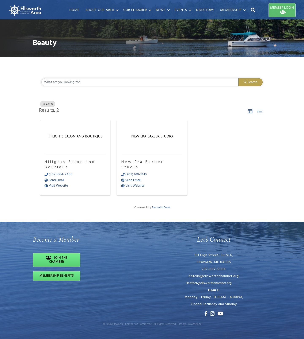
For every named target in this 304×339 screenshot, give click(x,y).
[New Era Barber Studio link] (152, 137)
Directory (205, 10)
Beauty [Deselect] (48, 104)
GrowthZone (161, 207)
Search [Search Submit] (250, 82)
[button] (250, 111)
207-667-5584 (214, 269)
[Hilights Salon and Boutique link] (75, 137)
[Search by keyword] (140, 82)
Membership (231, 10)
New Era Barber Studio (142, 164)
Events (181, 10)
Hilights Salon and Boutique (70, 164)
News (161, 10)
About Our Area (100, 10)
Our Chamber (135, 10)
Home (74, 10)
